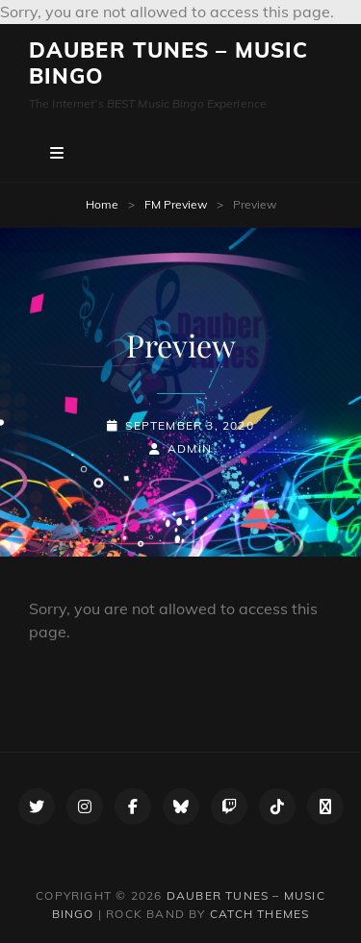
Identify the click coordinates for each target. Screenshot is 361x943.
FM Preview (175, 204)
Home (102, 204)
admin (190, 448)
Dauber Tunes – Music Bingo (168, 63)
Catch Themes (259, 913)
